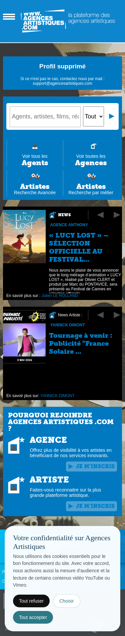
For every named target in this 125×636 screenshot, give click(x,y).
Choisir (66, 601)
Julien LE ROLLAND (60, 295)
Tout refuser (31, 601)
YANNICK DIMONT (67, 325)
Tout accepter (33, 617)
